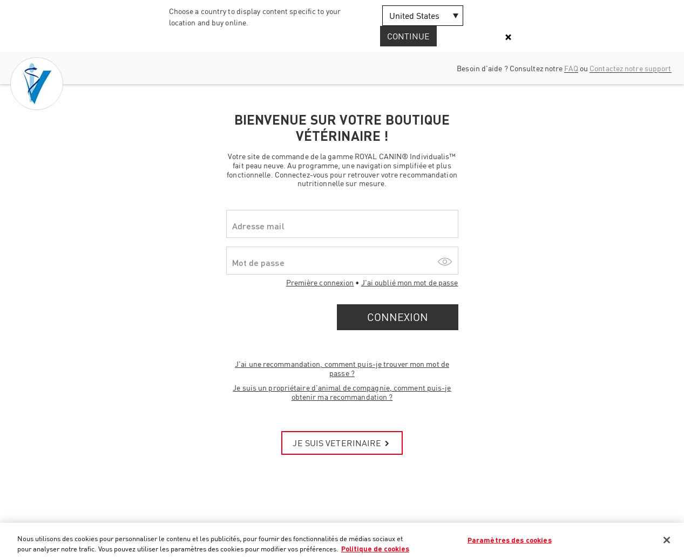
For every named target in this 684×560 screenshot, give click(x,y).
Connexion (397, 317)
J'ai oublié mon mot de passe (409, 282)
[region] (342, 541)
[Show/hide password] (444, 260)
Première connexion (320, 282)
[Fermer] (667, 540)
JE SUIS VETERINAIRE (342, 443)
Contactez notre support (630, 68)
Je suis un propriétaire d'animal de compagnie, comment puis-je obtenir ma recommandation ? (342, 392)
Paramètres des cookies (510, 540)
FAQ (571, 68)
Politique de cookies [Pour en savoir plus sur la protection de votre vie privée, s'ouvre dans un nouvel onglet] (375, 548)
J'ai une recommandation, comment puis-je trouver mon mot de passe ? (342, 368)
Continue (408, 36)
